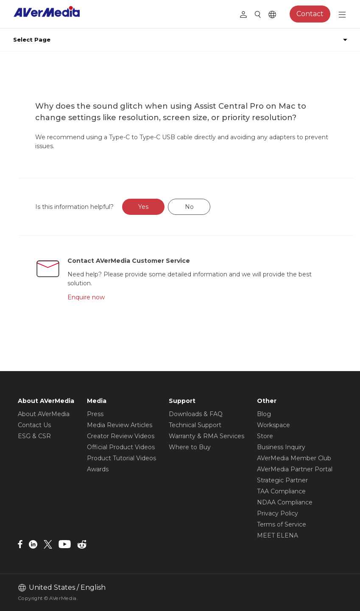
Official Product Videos (121, 447)
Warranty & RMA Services (206, 436)
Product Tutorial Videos (121, 458)
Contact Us (34, 425)
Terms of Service (281, 524)
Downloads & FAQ (196, 414)
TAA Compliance (281, 491)
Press (95, 414)
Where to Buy (190, 447)
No (189, 207)
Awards (98, 469)
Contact (310, 14)
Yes (143, 207)
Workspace (273, 425)
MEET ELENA (277, 535)
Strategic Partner (282, 480)
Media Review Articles (119, 425)
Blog (264, 414)
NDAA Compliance (285, 502)
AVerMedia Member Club (294, 458)
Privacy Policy (277, 513)
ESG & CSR (34, 436)
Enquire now (86, 297)
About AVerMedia (44, 414)
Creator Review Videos (120, 436)
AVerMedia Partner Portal (294, 469)
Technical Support (195, 425)
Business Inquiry (281, 447)
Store (265, 436)
